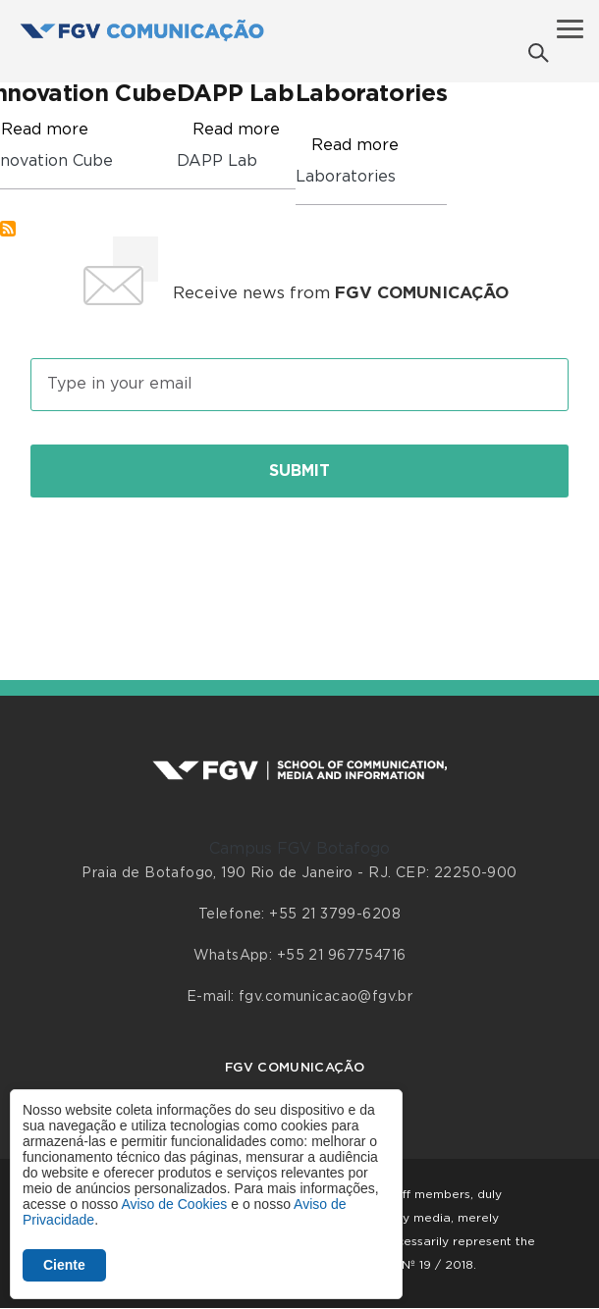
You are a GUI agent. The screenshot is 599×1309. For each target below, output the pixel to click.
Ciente (64, 1265)
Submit (299, 471)
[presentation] (299, 567)
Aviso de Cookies (174, 1204)
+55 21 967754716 (342, 956)
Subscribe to (8, 228)
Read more (44, 129)
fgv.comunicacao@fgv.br (325, 997)
